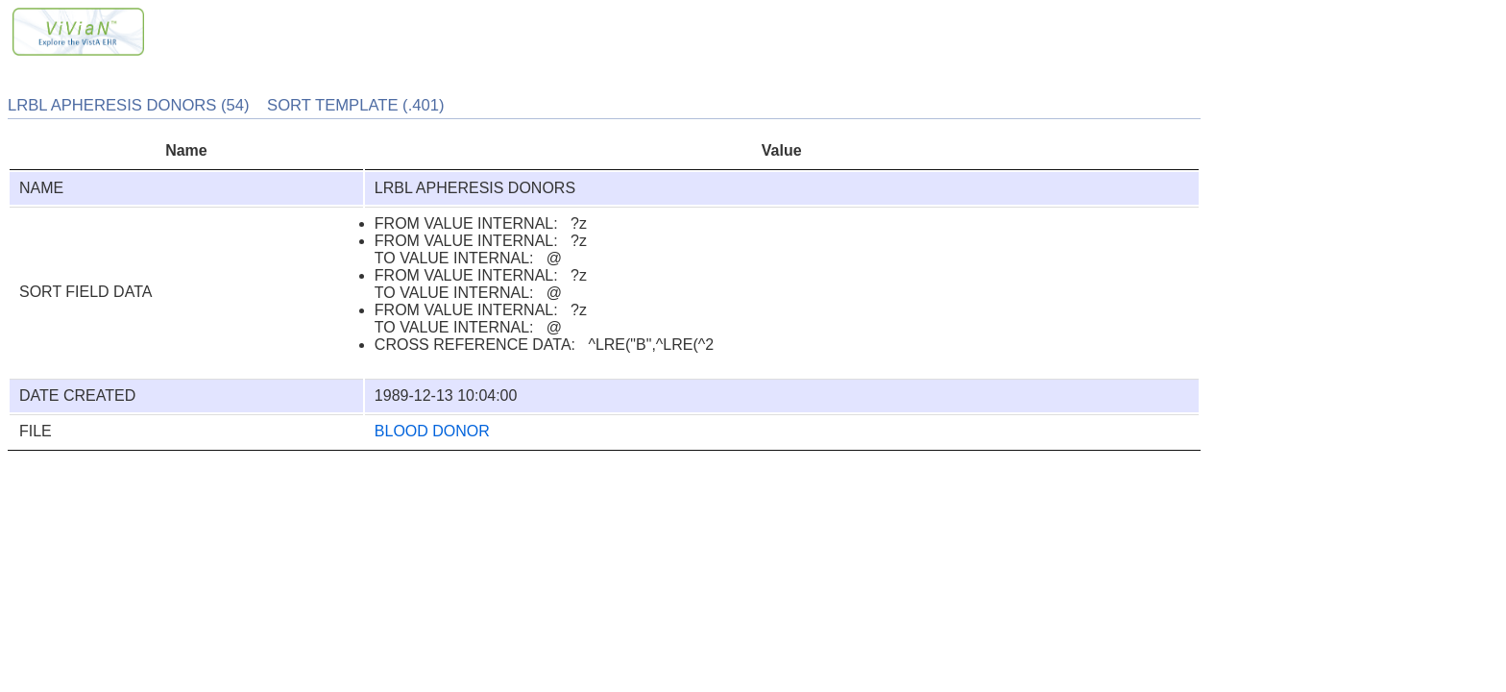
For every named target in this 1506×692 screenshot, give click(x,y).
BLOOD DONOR (432, 431)
